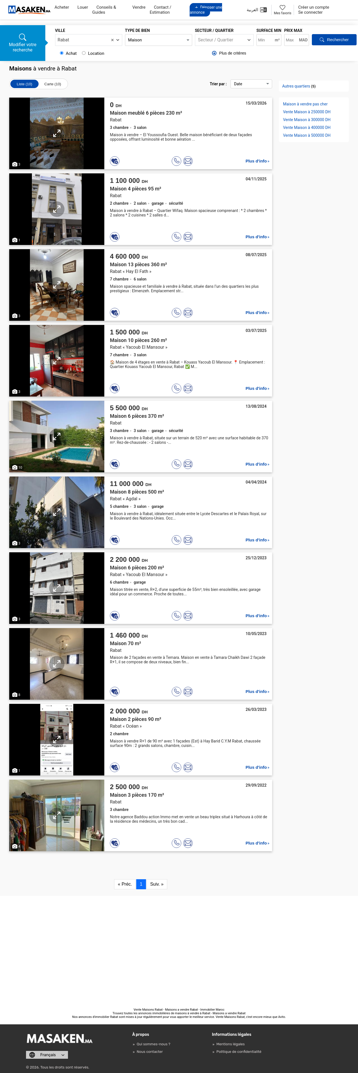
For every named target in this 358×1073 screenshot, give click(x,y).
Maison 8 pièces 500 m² (137, 492)
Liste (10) (24, 84)
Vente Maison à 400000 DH (307, 127)
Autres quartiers (296, 86)
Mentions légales (230, 1044)
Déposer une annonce (206, 10)
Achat (69, 53)
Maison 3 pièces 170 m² (137, 795)
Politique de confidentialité (239, 1052)
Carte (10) (52, 84)
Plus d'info (256, 161)
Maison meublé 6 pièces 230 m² (146, 113)
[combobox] (88, 40)
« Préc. (125, 884)
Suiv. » (157, 884)
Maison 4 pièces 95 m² (135, 189)
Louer (82, 7)
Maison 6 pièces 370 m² (137, 416)
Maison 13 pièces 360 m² (138, 264)
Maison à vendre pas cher (305, 104)
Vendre (138, 7)
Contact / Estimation (160, 10)
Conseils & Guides (104, 10)
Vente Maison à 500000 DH (307, 135)
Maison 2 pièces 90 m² (135, 719)
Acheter (62, 7)
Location (93, 53)
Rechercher (334, 39)
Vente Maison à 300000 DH (307, 119)
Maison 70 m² (125, 643)
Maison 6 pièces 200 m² (137, 567)
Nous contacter (150, 1052)
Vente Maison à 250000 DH (307, 112)
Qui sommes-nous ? (153, 1044)
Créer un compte (313, 7)
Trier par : (241, 84)
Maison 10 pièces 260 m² (138, 340)
